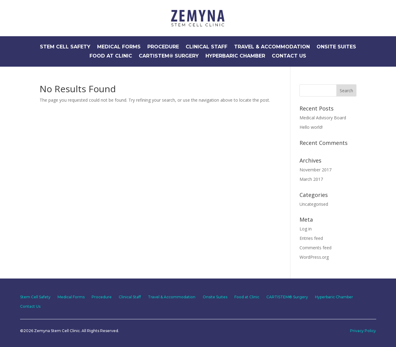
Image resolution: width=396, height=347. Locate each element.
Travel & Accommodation (272, 47)
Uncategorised (314, 204)
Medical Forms (119, 47)
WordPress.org (314, 257)
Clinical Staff (206, 47)
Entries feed (311, 238)
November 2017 (315, 170)
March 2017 (311, 179)
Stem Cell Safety (65, 47)
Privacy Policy (363, 330)
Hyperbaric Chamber (235, 56)
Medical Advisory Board (323, 118)
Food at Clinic (110, 56)
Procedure (163, 47)
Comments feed (315, 248)
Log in (306, 229)
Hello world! (311, 127)
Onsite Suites (336, 47)
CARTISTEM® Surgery (169, 56)
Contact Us (289, 56)
